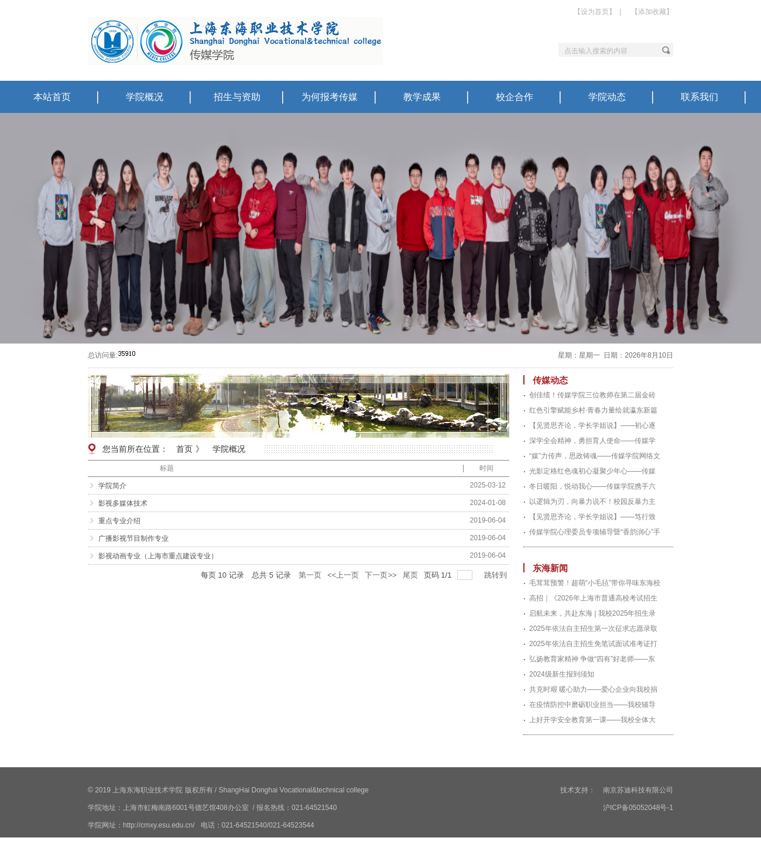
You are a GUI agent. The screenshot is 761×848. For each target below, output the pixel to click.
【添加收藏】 (652, 12)
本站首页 (52, 97)
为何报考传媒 (329, 97)
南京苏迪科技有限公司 (637, 790)
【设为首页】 (595, 12)
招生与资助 (237, 97)
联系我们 (699, 97)
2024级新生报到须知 (561, 674)
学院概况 (144, 97)
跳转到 (496, 575)
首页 (184, 449)
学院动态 (607, 97)
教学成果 (422, 97)
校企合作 (514, 97)
